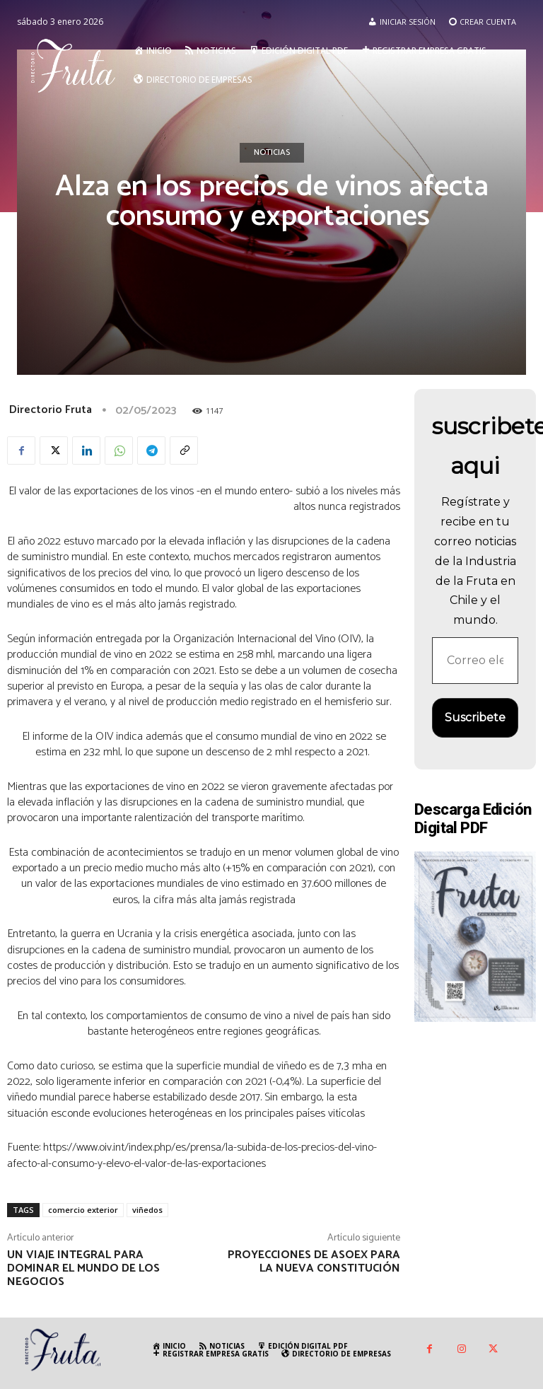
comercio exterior (83, 1209)
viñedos (147, 1209)
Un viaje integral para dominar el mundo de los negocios (83, 1268)
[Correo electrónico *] (475, 660)
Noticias (272, 153)
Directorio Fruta (50, 409)
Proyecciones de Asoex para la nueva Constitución (314, 1261)
